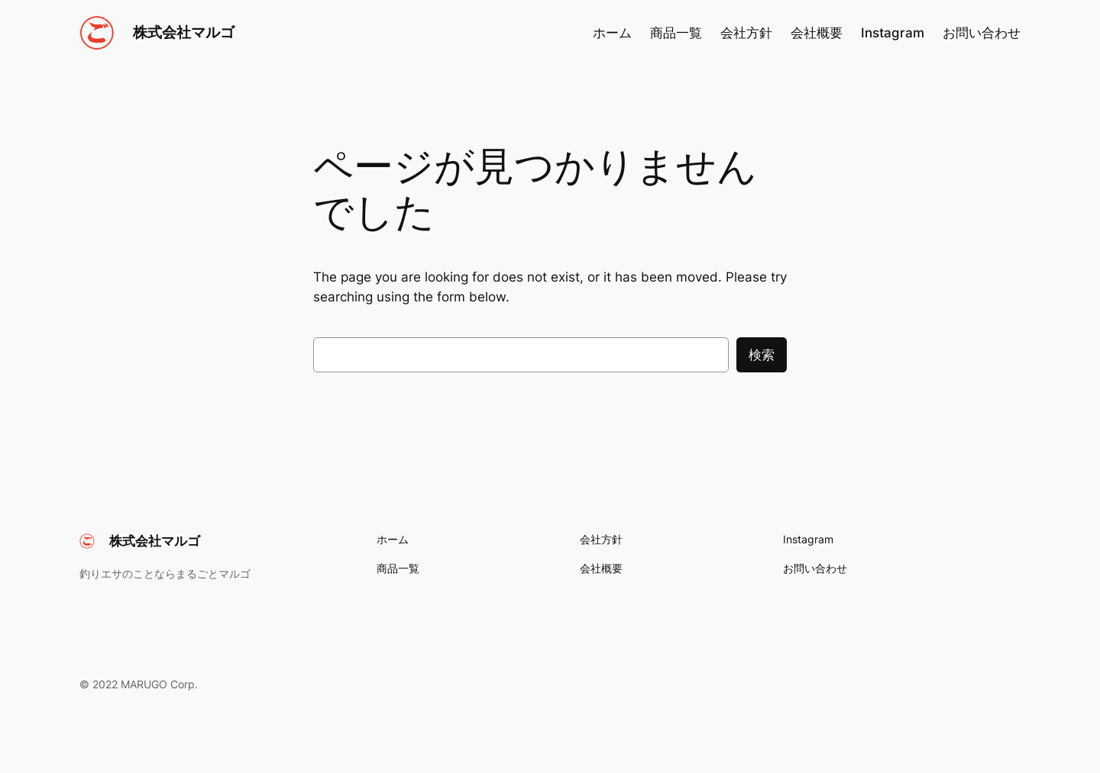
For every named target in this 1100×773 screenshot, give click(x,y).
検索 (762, 354)
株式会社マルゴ (184, 32)
